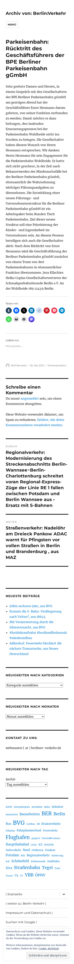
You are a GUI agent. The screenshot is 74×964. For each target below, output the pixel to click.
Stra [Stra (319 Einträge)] (9, 868)
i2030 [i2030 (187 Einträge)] (34, 844)
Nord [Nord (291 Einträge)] (26, 850)
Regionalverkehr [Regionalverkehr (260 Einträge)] (38, 855)
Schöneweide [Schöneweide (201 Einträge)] (38, 861)
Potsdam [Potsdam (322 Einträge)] (12, 855)
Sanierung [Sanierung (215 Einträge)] (57, 855)
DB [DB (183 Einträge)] (38, 824)
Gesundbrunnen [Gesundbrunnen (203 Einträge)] (51, 838)
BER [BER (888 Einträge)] (47, 813)
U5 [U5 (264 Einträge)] (16, 875)
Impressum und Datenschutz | (29, 913)
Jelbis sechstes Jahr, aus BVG (30, 606)
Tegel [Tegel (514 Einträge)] (47, 867)
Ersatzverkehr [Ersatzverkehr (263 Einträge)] (51, 824)
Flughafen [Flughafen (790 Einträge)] (18, 837)
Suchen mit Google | (21, 922)
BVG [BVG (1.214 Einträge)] (19, 822)
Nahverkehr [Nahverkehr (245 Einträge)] (13, 850)
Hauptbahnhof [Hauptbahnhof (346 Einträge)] (17, 844)
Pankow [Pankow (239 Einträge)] (50, 850)
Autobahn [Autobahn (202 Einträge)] (37, 806)
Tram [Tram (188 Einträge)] (57, 868)
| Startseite (14, 894)
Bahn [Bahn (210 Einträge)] (47, 806)
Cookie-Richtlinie (49, 948)
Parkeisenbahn (57, 365)
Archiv (10, 779)
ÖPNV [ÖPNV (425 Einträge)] (40, 875)
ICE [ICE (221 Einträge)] (40, 844)
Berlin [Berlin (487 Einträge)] (59, 813)
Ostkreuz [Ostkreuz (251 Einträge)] (37, 850)
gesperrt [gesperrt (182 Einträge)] (35, 838)
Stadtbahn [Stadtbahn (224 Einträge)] (53, 861)
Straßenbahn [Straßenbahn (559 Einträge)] (27, 867)
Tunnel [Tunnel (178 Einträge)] (9, 876)
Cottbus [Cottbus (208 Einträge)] (30, 824)
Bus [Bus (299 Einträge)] (8, 824)
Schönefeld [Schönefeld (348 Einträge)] (20, 861)
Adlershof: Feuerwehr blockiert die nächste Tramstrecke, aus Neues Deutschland (35, 648)
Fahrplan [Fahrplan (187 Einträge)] (10, 830)
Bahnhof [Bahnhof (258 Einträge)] (57, 806)
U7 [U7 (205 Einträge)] (21, 875)
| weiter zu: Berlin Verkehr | (26, 903)
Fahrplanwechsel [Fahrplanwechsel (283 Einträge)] (29, 830)
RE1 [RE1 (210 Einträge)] (23, 855)
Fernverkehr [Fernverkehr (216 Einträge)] (50, 830)
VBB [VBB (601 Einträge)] (29, 875)
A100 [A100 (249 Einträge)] (9, 806)
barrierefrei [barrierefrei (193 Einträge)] (12, 814)
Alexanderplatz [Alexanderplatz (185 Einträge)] (22, 807)
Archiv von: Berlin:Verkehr (36, 13)
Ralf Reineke (19, 365)
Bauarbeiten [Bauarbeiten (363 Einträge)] (30, 814)
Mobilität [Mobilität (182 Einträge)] (49, 844)
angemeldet (30, 398)
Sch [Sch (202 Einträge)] (8, 861)
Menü (12, 24)
